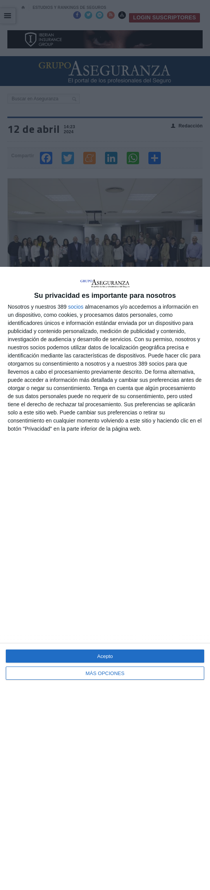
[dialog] (105, 578)
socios (76, 306)
